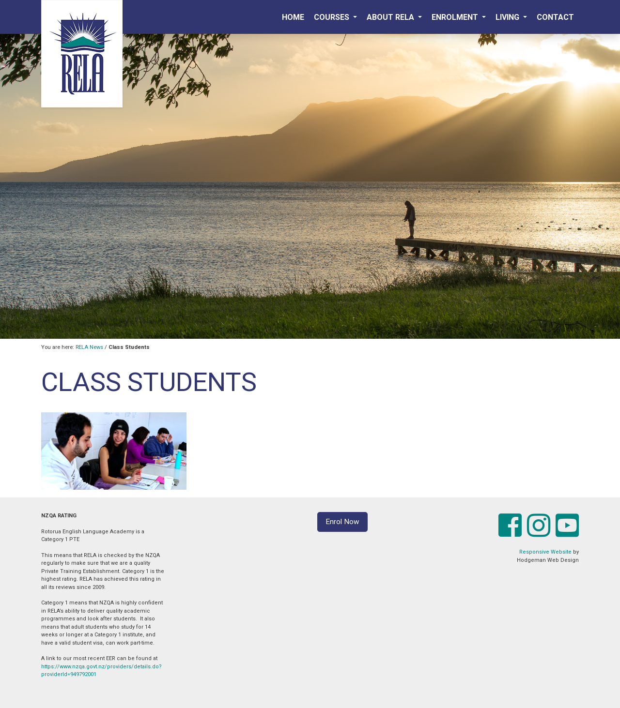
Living (508, 17)
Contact (555, 17)
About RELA (391, 17)
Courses (332, 17)
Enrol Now (342, 521)
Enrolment (456, 17)
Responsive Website (545, 552)
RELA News (89, 347)
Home (293, 17)
